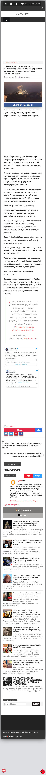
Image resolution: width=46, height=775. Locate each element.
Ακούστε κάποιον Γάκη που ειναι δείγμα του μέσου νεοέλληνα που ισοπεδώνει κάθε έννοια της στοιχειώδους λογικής (27, 595)
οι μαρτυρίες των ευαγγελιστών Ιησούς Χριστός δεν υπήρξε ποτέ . (27, 646)
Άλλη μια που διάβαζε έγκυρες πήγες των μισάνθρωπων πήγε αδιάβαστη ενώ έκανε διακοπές (28, 542)
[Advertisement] (23, 41)
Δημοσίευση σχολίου (11, 505)
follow (23, 4)
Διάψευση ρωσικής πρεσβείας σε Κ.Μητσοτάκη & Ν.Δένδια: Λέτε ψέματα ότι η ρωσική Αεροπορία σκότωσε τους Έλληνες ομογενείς (23, 69)
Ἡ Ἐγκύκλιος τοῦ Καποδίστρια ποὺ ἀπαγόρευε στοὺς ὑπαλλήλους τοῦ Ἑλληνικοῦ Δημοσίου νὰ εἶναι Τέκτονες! (27, 612)
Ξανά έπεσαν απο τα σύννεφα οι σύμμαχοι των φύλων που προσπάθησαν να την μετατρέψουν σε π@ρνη (28, 662)
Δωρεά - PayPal (35, 4)
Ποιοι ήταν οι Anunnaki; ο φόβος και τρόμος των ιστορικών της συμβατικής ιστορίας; (26, 630)
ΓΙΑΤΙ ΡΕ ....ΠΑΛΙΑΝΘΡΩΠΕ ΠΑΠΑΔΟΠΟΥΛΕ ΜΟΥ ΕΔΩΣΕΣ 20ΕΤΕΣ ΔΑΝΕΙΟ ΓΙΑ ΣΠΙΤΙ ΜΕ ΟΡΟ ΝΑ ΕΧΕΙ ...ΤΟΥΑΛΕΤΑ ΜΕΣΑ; (27, 681)
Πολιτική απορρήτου (14, 736)
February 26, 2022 (30, 338)
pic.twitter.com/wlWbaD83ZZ (23, 330)
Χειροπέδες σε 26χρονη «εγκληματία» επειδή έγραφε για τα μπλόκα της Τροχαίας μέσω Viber (26, 560)
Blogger (28, 476)
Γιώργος (19, 481)
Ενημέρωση (10, 426)
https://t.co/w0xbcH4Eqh (24, 327)
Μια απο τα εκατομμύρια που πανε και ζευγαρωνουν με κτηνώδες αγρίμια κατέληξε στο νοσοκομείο (26, 577)
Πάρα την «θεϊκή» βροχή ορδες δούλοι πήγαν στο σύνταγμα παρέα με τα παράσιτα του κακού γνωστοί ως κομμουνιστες (26, 524)
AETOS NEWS (23, 14)
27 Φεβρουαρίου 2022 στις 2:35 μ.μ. (24, 501)
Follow (39, 430)
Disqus (37, 476)
